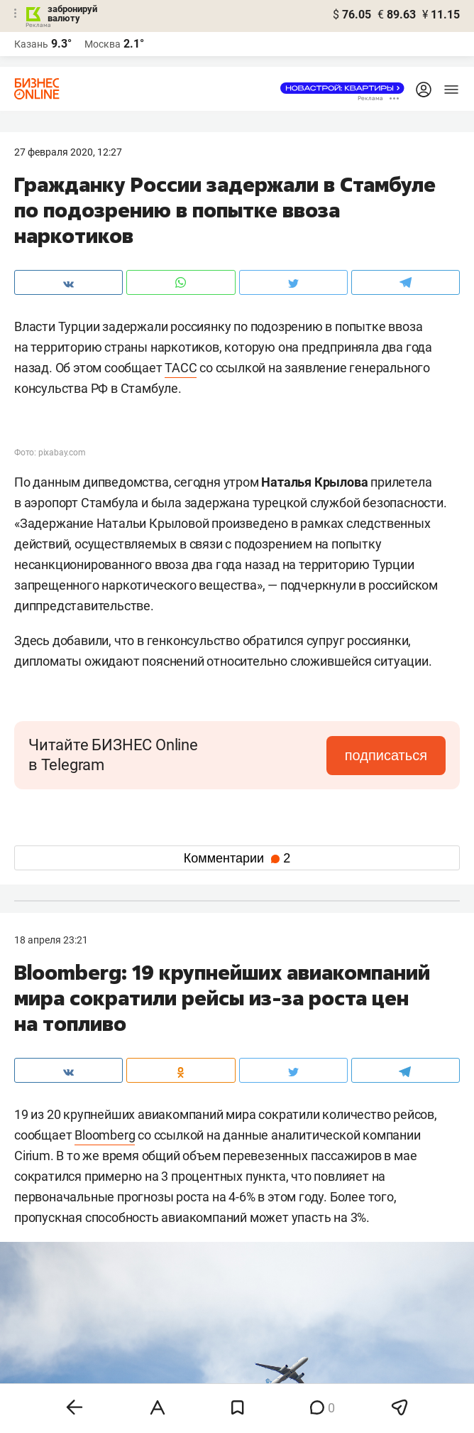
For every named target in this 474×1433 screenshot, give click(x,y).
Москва (102, 44)
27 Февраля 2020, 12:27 (68, 152)
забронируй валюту (72, 13)
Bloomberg (105, 1135)
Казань (31, 44)
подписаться (386, 755)
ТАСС (181, 367)
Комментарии (237, 858)
